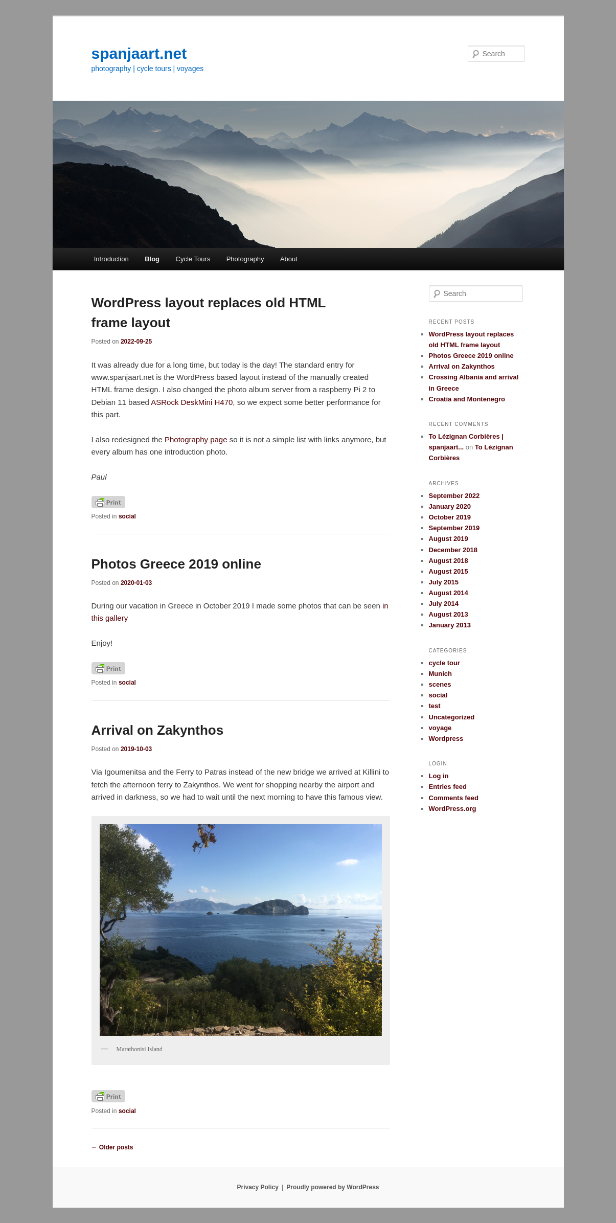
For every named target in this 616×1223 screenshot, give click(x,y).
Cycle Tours (193, 259)
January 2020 (450, 506)
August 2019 (448, 538)
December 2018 (453, 550)
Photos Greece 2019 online (176, 564)
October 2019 (450, 517)
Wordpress (446, 738)
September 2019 (454, 528)
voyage (440, 728)
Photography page (196, 439)
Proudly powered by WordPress (332, 1187)
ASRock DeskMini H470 (192, 402)
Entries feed (448, 786)
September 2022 (454, 496)
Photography (245, 259)
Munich (440, 673)
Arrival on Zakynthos (158, 730)
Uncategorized (452, 717)
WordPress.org (452, 808)
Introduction (111, 259)
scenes (440, 684)
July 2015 (444, 582)
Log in (439, 776)
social (127, 516)
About (289, 259)
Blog (152, 259)
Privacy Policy (257, 1187)
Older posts (112, 1147)
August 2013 (448, 614)
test (435, 706)
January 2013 (450, 625)
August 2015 (448, 571)
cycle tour (444, 663)
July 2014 (444, 603)
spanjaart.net (139, 53)
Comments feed (454, 798)
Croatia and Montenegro (467, 399)
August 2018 (448, 560)
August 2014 (448, 593)
